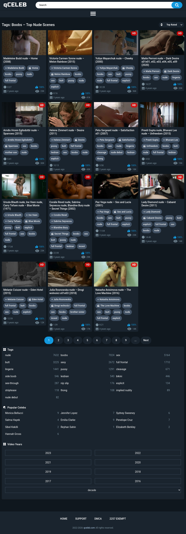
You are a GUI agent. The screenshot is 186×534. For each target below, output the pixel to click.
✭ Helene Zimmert (60, 140)
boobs (87, 355)
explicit (143, 383)
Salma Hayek (32, 420)
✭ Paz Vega (103, 212)
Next (146, 340)
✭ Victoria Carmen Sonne (64, 68)
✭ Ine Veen (31, 215)
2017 (48, 481)
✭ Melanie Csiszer (14, 299)
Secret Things (61, 234)
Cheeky (129, 68)
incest (82, 246)
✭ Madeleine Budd (14, 68)
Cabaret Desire (154, 218)
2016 (138, 481)
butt (32, 362)
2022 (138, 453)
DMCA (98, 518)
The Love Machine (109, 305)
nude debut (32, 397)
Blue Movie (34, 221)
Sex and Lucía (124, 212)
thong (87, 390)
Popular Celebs (16, 407)
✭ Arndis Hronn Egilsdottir (18, 140)
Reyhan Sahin (87, 427)
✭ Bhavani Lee (170, 140)
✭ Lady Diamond (151, 212)
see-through (32, 383)
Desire (81, 140)
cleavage (143, 369)
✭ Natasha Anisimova (108, 299)
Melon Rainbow (62, 74)
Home (35, 68)
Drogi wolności (62, 305)
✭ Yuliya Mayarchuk (107, 68)
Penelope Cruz (143, 420)
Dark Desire (173, 71)
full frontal (143, 362)
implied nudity (143, 390)
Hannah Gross (32, 434)
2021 (48, 462)
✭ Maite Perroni (151, 71)
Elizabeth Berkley (143, 427)
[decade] (93, 490)
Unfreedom (152, 146)
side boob (32, 376)
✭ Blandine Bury (59, 227)
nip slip (87, 383)
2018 (138, 471)
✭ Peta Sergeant (105, 140)
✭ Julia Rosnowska (61, 299)
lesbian (87, 376)
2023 (48, 453)
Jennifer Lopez (87, 413)
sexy (87, 362)
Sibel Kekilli (32, 427)
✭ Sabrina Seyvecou (61, 221)
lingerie (32, 369)
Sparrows (13, 146)
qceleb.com (89, 528)
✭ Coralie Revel (59, 215)
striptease (32, 390)
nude (32, 355)
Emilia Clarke (87, 420)
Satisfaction (128, 140)
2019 (48, 471)
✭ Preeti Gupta (151, 140)
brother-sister (77, 312)
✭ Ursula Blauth (13, 215)
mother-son (11, 152)
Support (80, 518)
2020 (138, 462)
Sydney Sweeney (143, 413)
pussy (87, 369)
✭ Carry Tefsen (13, 221)
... (135, 340)
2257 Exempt (118, 518)
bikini (143, 376)
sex (143, 355)
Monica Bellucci (32, 413)
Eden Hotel (37, 299)
